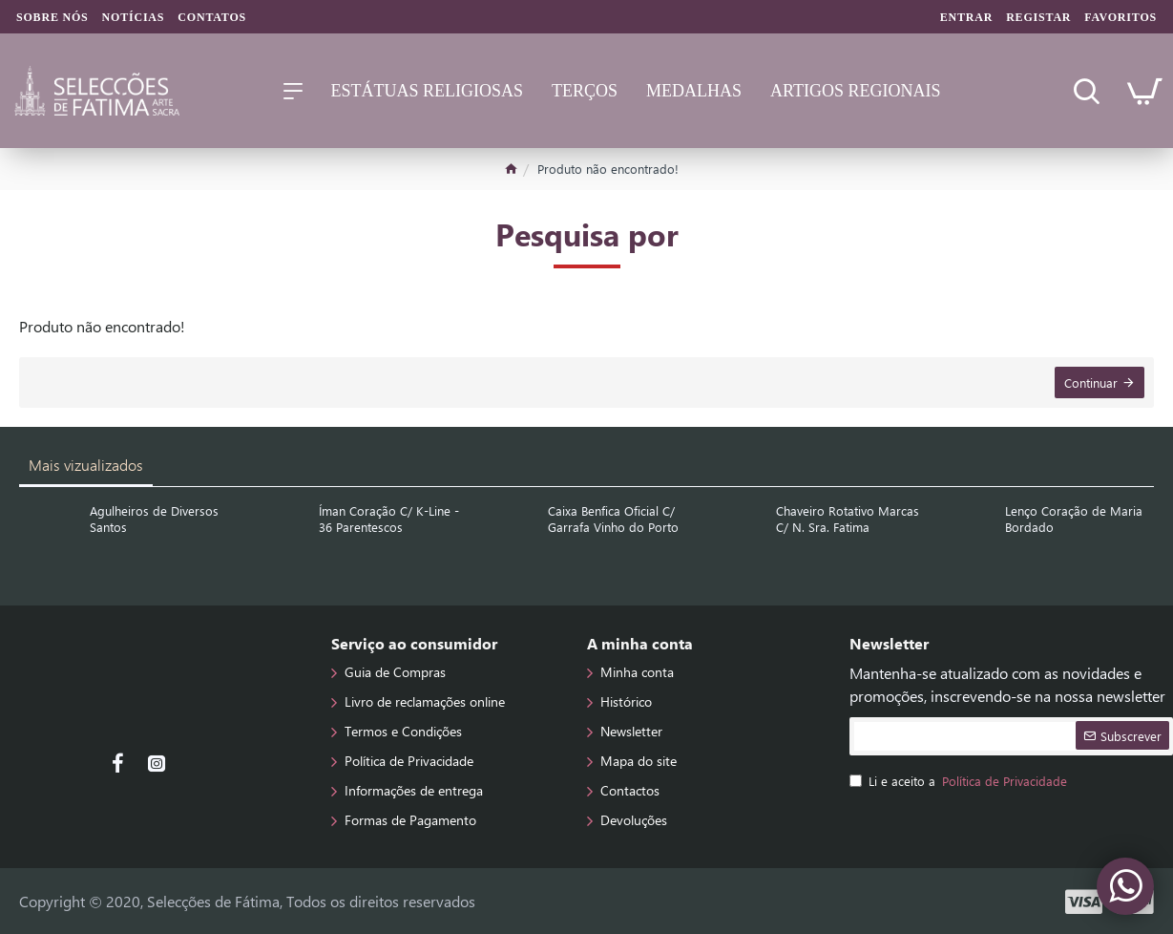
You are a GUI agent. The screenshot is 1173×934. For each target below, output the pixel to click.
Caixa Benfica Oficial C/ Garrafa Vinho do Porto (613, 519)
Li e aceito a (959, 781)
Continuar (1091, 382)
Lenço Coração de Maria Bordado (1073, 519)
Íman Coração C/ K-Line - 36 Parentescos (389, 519)
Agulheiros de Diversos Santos (154, 519)
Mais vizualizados (86, 465)
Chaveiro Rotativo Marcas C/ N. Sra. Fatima (847, 519)
